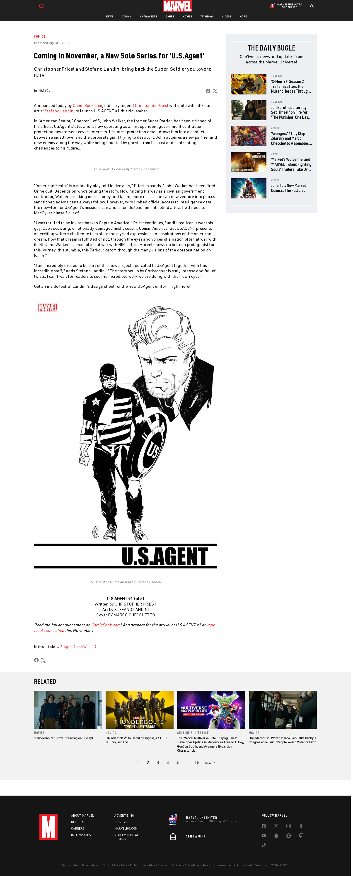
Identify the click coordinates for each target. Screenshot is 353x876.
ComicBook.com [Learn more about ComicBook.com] (87, 105)
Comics (126, 16)
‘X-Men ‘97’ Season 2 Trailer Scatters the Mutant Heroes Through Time (290, 89)
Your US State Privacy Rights (120, 865)
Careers (78, 828)
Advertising (124, 815)
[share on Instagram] (288, 827)
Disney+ (120, 822)
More (243, 16)
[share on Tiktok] (263, 846)
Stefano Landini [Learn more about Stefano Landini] (60, 110)
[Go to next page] (210, 762)
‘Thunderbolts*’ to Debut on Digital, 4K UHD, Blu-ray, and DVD (136, 740)
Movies (187, 16)
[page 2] (148, 762)
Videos (226, 16)
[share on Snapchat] (276, 836)
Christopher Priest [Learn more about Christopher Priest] (151, 105)
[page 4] (168, 762)
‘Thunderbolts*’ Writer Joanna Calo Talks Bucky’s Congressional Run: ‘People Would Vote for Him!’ (282, 740)
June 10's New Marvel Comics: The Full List (288, 188)
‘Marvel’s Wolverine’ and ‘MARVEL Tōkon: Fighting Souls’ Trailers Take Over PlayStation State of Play (291, 169)
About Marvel (82, 815)
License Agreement (226, 865)
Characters (148, 16)
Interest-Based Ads (254, 865)
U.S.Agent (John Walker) (76, 646)
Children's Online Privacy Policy (191, 865)
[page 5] (178, 762)
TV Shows (207, 16)
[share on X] (215, 91)
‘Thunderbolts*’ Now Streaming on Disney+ (63, 738)
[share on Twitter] (276, 827)
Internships (81, 835)
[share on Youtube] (263, 836)
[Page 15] (197, 762)
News (110, 16)
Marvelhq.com (126, 828)
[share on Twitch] (301, 836)
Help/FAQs (79, 822)
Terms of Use (70, 865)
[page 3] (158, 762)
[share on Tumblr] (301, 827)
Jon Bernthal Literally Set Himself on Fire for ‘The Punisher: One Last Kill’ (290, 115)
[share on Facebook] (208, 91)
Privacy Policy (90, 865)
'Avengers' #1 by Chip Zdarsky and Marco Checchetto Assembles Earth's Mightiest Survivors (290, 143)
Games (170, 16)
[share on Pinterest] (288, 836)
